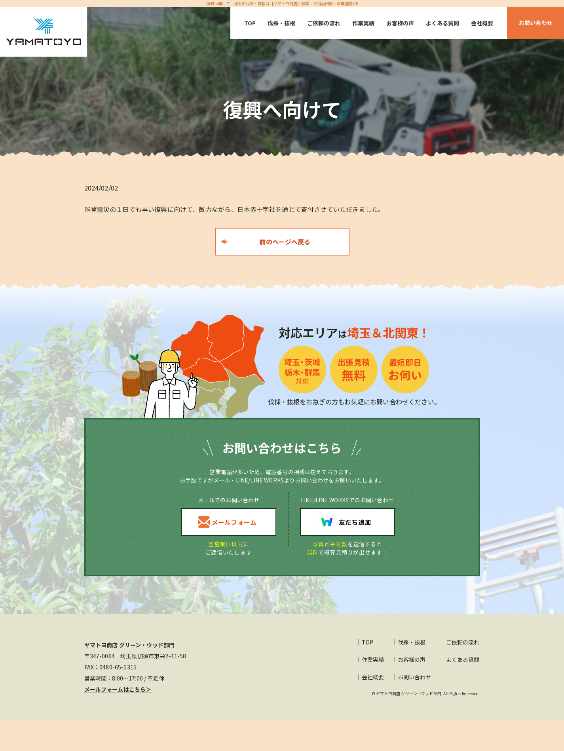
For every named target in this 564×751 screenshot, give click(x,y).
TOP (250, 23)
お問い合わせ (414, 677)
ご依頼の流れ (323, 23)
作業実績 (363, 23)
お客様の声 (400, 23)
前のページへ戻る (284, 241)
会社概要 (482, 23)
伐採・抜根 (281, 23)
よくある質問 (442, 23)
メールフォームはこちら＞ (118, 689)
